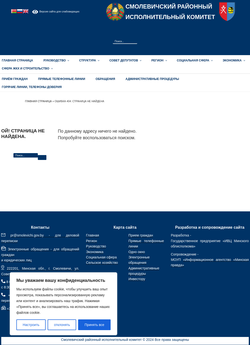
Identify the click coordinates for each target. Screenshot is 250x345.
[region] (63, 303)
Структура (89, 60)
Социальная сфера (194, 60)
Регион (158, 60)
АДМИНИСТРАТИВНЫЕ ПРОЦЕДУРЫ (152, 79)
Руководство (56, 60)
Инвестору (136, 279)
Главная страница (38, 101)
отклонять (62, 325)
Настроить (31, 325)
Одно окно (136, 252)
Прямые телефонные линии (61, 79)
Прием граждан (140, 235)
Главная (92, 235)
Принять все (94, 325)
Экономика (234, 60)
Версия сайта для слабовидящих (55, 11)
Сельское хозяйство (102, 263)
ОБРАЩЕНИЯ (105, 79)
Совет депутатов (125, 60)
